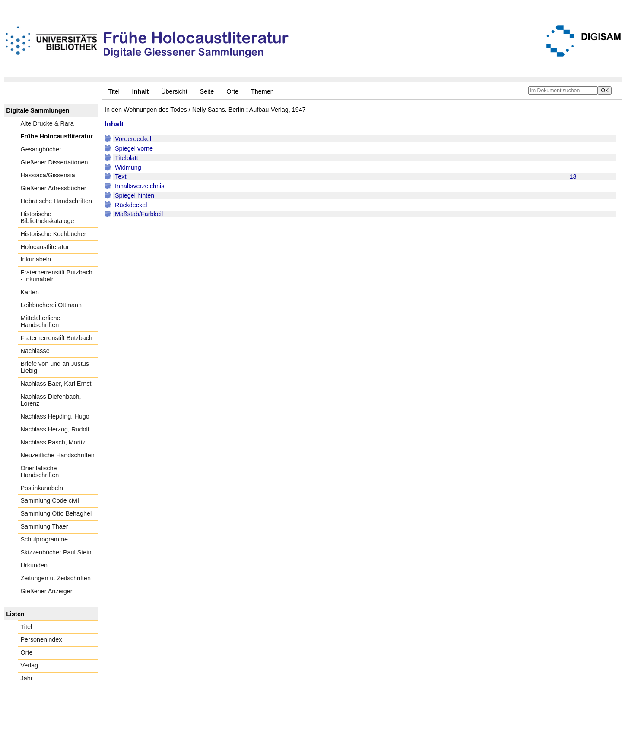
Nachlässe (35, 350)
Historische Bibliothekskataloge (47, 217)
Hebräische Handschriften (56, 201)
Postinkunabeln (42, 488)
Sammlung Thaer (44, 526)
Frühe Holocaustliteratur (57, 136)
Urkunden (34, 565)
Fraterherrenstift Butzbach (56, 337)
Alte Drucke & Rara (47, 123)
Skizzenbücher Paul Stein (56, 552)
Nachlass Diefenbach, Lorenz (51, 400)
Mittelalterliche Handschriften (40, 321)
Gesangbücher (41, 149)
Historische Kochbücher (53, 233)
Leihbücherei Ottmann (51, 305)
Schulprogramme (44, 539)
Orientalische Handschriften (40, 471)
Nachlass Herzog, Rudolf (55, 429)
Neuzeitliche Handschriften (58, 455)
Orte (232, 91)
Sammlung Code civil (50, 500)
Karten (30, 292)
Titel (114, 91)
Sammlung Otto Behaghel (56, 513)
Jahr (27, 678)
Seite (207, 91)
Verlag (29, 665)
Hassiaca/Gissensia (48, 175)
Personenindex (41, 639)
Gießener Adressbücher (53, 188)
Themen (262, 91)
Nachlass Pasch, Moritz (53, 442)
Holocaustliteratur (45, 246)
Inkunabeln (36, 259)
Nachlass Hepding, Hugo (55, 416)
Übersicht (174, 91)
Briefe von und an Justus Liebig (55, 367)
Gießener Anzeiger (47, 591)
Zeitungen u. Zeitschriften (56, 578)
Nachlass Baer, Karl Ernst (56, 383)
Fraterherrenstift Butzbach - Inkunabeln (56, 276)
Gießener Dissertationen (54, 162)
